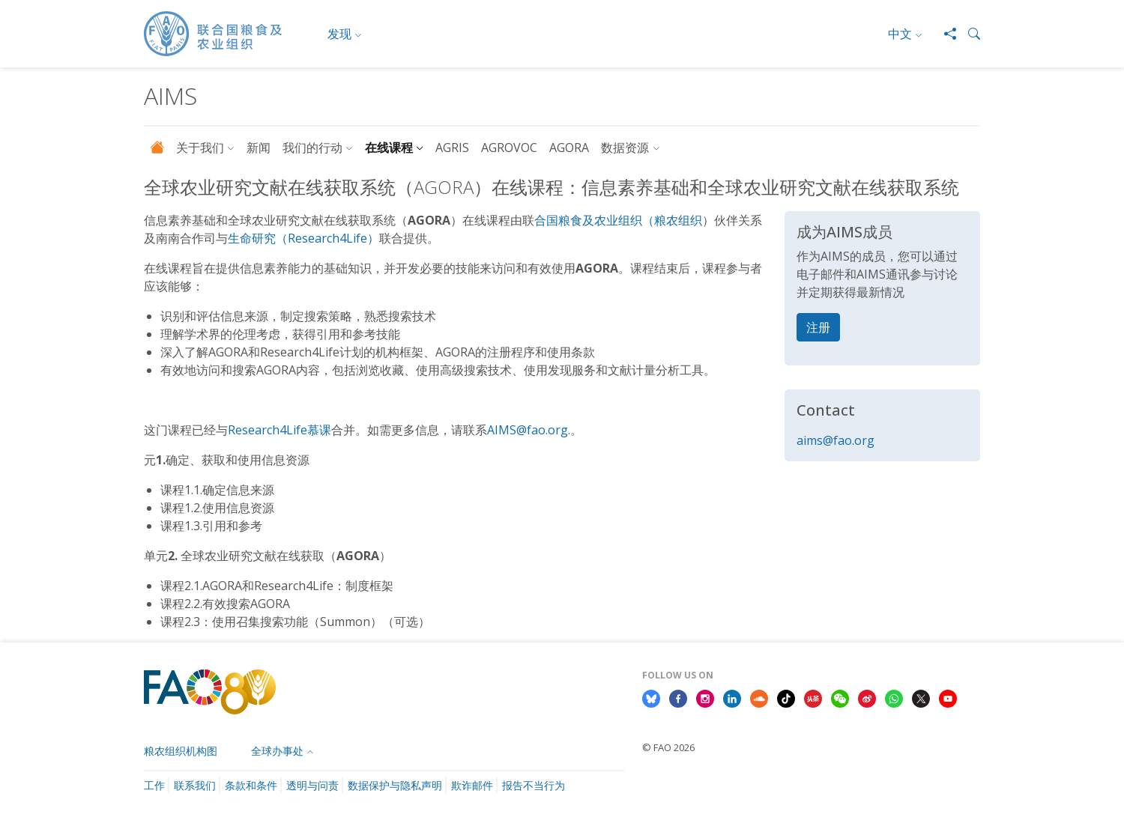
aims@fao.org (835, 440)
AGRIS (452, 147)
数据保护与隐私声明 (395, 785)
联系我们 (195, 785)
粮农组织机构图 (180, 751)
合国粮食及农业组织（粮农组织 (618, 220)
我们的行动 (312, 147)
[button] (968, 34)
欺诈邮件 (472, 785)
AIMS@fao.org (527, 430)
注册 (818, 327)
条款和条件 (251, 785)
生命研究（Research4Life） (303, 238)
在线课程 (389, 147)
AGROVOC (509, 147)
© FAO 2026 (668, 747)
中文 (900, 33)
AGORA (569, 147)
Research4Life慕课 (279, 430)
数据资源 (625, 147)
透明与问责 (312, 785)
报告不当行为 (533, 785)
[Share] (944, 34)
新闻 (259, 147)
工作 (154, 785)
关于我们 (200, 147)
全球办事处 (277, 751)
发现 (339, 33)
